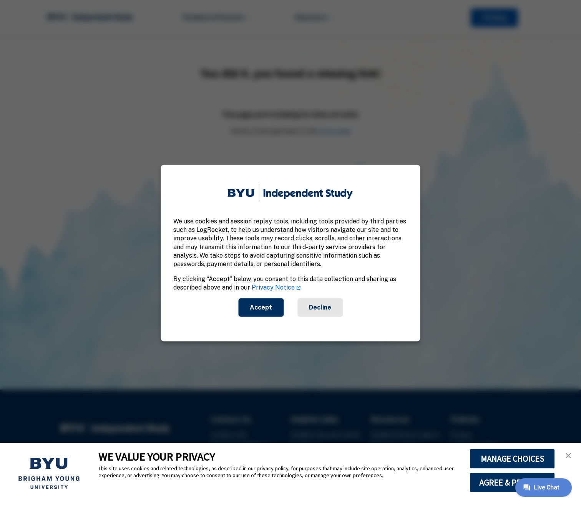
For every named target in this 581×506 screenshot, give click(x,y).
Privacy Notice (273, 287)
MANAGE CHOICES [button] (512, 458)
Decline (320, 307)
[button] (568, 455)
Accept (261, 307)
